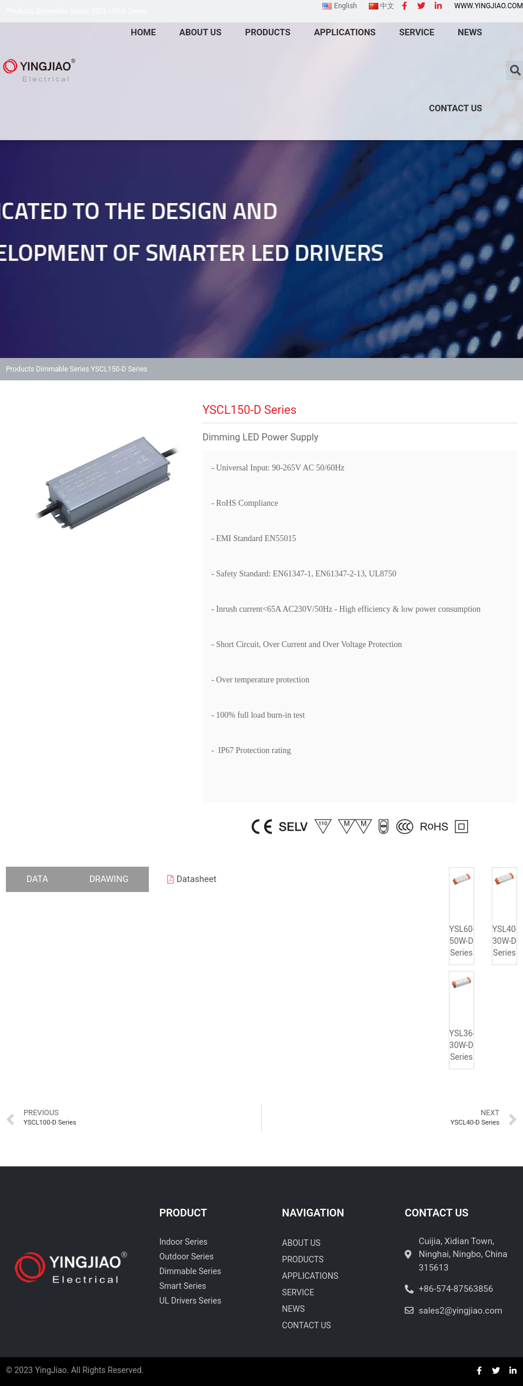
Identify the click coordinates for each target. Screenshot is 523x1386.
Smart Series (182, 1286)
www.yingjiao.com (488, 6)
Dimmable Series (62, 369)
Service (298, 1292)
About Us (301, 1243)
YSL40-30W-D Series (505, 940)
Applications (310, 1276)
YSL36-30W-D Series (462, 1045)
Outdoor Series (186, 1256)
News (293, 1309)
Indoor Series (183, 1241)
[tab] (37, 879)
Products (20, 369)
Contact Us (455, 108)
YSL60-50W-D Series (462, 940)
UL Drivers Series (190, 1300)
